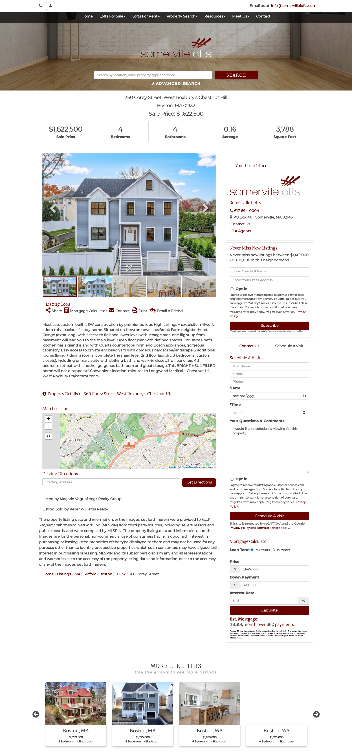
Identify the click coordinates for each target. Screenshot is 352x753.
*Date (235, 388)
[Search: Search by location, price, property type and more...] (153, 75)
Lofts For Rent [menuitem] (146, 16)
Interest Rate (242, 593)
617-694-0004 (246, 211)
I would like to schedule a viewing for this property (269, 449)
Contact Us (240, 224)
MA (77, 574)
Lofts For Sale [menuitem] (112, 16)
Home (48, 574)
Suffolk (90, 574)
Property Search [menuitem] (182, 16)
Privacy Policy (240, 528)
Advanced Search (178, 84)
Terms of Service (268, 528)
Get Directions (199, 482)
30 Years (260, 550)
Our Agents (241, 231)
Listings (64, 574)
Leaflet (173, 467)
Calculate (269, 610)
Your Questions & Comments (257, 421)
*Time (235, 405)
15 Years (281, 550)
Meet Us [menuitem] (240, 16)
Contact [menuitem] (263, 16)
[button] (236, 75)
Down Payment (244, 577)
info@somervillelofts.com (293, 6)
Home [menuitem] (87, 16)
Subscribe (270, 325)
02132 (120, 574)
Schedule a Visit (289, 346)
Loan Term (240, 550)
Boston (105, 574)
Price (234, 562)
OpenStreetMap (191, 467)
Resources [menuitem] (214, 16)
